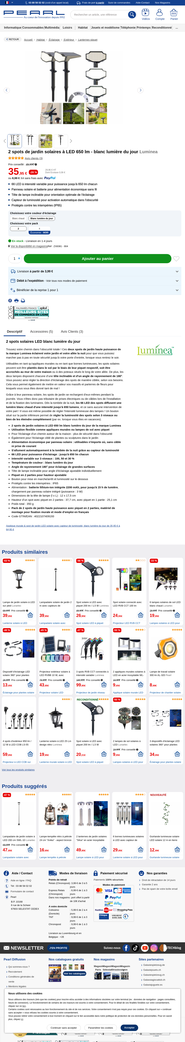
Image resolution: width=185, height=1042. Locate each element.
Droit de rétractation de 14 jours (158, 880)
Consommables (33, 27)
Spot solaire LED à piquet (89, 623)
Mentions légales (17, 986)
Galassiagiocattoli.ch (154, 979)
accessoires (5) (41, 331)
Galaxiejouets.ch (152, 970)
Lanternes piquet (87, 39)
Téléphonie (128, 27)
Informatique (12, 27)
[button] (28, 246)
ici (22, 1019)
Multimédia (51, 27)
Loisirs (67, 27)
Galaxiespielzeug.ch (154, 974)
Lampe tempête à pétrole (52, 857)
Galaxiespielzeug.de (154, 965)
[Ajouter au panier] (97, 258)
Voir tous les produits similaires (18, 769)
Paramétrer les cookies (100, 1027)
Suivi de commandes (119, 2)
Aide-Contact (143, 2)
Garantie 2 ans (150, 884)
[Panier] (174, 15)
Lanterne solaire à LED (15, 623)
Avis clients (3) (72, 331)
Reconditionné (162, 27)
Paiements (108, 879)
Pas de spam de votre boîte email (160, 888)
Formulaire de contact (22, 891)
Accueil (28, 39)
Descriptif (14, 331)
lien (24, 1006)
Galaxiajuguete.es (152, 984)
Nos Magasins (162, 2)
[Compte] (160, 15)
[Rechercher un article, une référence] (103, 14)
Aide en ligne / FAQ (21, 880)
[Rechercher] (132, 14)
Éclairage (54, 39)
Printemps (144, 27)
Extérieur (69, 39)
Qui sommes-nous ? (19, 966)
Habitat (83, 27)
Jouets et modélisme (105, 27)
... (177, 27)
